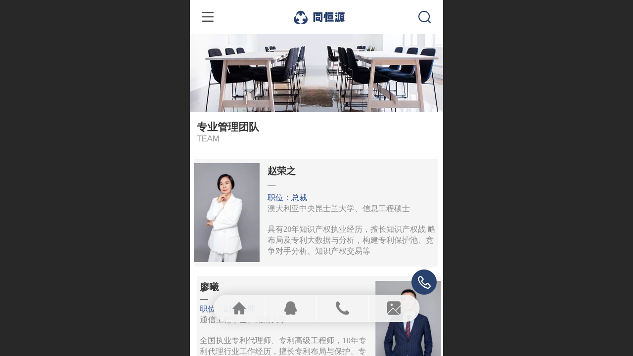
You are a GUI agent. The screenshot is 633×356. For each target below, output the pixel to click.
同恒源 (329, 16)
